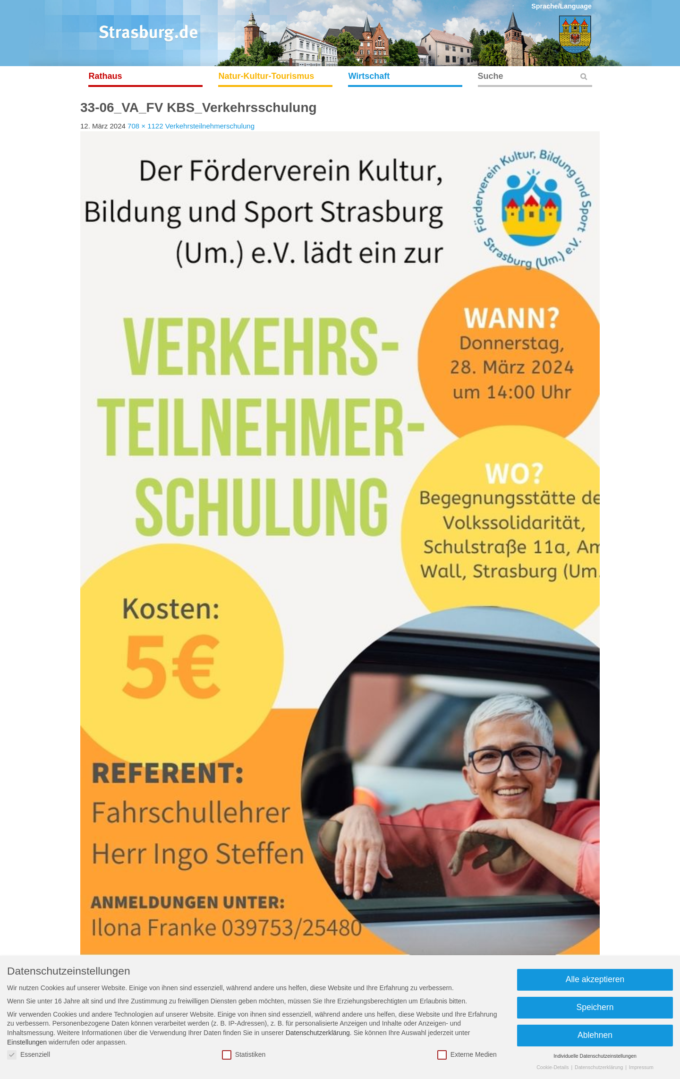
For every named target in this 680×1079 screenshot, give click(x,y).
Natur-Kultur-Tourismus (266, 76)
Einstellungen (27, 1042)
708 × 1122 (145, 126)
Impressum (641, 1067)
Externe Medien (467, 1054)
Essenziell (28, 1054)
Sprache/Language (561, 6)
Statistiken (244, 1054)
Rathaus (105, 76)
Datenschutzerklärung (318, 1032)
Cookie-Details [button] (553, 1067)
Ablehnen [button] (595, 1035)
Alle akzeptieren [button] (595, 979)
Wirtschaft (369, 76)
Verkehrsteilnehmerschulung (210, 126)
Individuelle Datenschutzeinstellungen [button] (595, 1056)
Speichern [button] (595, 1007)
